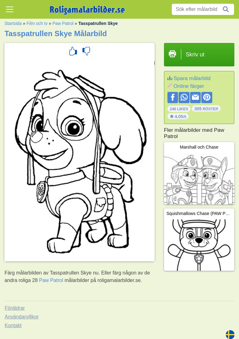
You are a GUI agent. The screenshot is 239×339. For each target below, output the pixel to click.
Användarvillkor (22, 316)
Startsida (12, 23)
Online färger (188, 86)
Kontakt (13, 325)
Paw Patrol (62, 23)
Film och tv (37, 23)
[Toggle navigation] (9, 9)
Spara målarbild (191, 78)
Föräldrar (15, 308)
